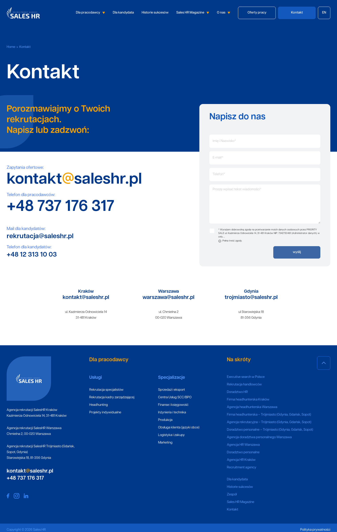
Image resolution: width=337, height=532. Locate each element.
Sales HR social (8, 496)
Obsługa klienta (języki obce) (178, 427)
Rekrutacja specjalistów (106, 390)
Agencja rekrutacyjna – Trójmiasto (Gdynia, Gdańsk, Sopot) (269, 422)
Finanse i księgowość (173, 405)
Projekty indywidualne (105, 412)
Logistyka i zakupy (171, 435)
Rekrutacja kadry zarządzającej (111, 397)
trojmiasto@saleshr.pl (251, 297)
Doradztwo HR (237, 392)
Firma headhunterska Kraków (248, 399)
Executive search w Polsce (246, 377)
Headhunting (98, 405)
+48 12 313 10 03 (32, 254)
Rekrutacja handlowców (244, 384)
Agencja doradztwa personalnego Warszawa (259, 437)
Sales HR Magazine (192, 12)
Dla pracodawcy (90, 12)
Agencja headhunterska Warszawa (252, 407)
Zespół (232, 494)
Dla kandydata (123, 12)
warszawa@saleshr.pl (168, 297)
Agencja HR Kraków (241, 460)
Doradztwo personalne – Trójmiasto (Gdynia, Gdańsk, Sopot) (270, 430)
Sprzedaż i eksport (171, 390)
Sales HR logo (23, 13)
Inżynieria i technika (172, 412)
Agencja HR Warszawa (243, 445)
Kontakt (232, 509)
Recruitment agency (241, 467)
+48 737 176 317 (60, 207)
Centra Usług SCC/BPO (175, 397)
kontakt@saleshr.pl (86, 297)
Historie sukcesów (155, 12)
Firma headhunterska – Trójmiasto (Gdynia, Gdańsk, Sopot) (269, 414)
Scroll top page (324, 364)
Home (11, 47)
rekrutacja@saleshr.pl (40, 236)
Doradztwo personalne (243, 452)
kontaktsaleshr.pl (74, 180)
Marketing (165, 442)
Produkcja (165, 420)
